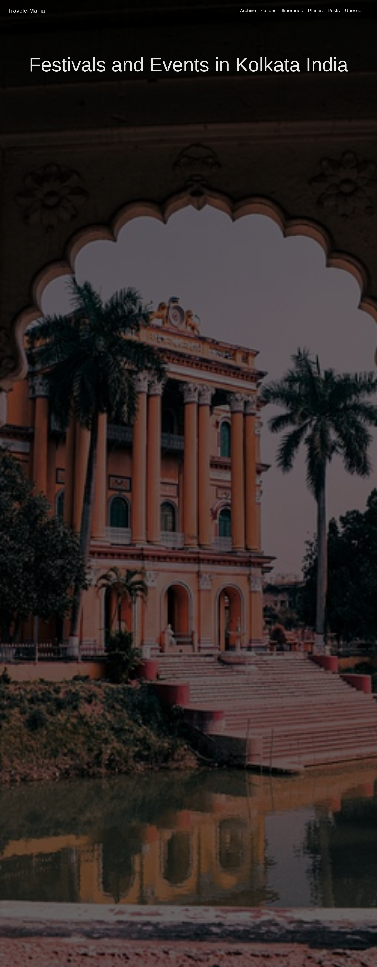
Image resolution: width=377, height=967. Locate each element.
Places (315, 10)
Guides (268, 10)
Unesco (353, 10)
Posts (334, 10)
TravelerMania (26, 10)
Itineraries (292, 10)
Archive (248, 10)
